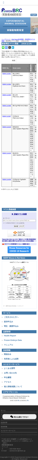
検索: (14, 60)
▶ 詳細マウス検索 (19, 214)
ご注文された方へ (11, 317)
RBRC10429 (6, 127)
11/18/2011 (23, 400)
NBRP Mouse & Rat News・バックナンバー (15, 305)
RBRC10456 (6, 179)
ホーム (3, 410)
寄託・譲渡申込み (11, 326)
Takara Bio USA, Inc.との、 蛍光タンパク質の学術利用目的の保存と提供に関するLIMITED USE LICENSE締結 (19, 240)
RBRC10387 (6, 116)
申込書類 (7, 377)
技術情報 (4, 426)
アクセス (7, 382)
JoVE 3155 (14, 400)
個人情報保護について (13, 387)
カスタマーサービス (8, 430)
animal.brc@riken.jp (18, 451)
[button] (10, 68)
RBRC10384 (6, 84)
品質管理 (4, 422)
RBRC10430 (6, 153)
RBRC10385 (6, 95)
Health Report (10, 336)
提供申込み (8, 322)
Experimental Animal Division (26, 457)
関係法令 (7, 354)
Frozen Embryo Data (13, 340)
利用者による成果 (11, 359)
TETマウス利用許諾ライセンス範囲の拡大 (17, 244)
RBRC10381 (6, 73)
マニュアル (8, 345)
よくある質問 (9, 368)
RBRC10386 (6, 105)
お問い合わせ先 (10, 373)
